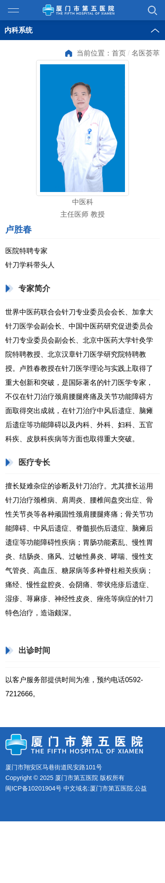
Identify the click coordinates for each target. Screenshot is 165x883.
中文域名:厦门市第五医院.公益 (105, 788)
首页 (119, 53)
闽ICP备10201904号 (33, 788)
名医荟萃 (146, 53)
